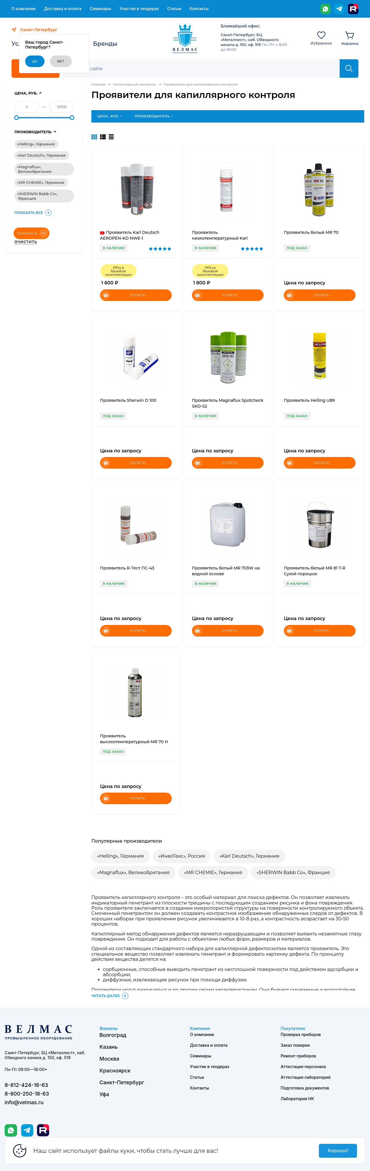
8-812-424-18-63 (26, 1085)
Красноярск (115, 1071)
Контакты (199, 8)
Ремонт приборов (298, 1055)
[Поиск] (204, 68)
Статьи (174, 8)
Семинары (100, 8)
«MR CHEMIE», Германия (213, 872)
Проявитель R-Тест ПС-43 (127, 568)
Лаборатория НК (297, 1098)
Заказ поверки (295, 1045)
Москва (109, 1059)
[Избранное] (321, 38)
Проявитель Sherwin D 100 (128, 400)
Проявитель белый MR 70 (311, 232)
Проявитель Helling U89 (309, 400)
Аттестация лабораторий (306, 1077)
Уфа (104, 1094)
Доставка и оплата (63, 8)
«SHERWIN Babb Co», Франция (293, 872)
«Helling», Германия (120, 856)
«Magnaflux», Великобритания (133, 872)
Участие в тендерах (139, 8)
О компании (24, 8)
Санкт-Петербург (121, 1082)
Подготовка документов (305, 1087)
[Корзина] (349, 38)
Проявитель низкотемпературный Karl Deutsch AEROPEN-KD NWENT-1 (225, 238)
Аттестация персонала (303, 1066)
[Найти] (349, 68)
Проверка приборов (301, 1034)
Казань (108, 1047)
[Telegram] (339, 9)
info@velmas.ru (24, 1102)
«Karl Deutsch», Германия (249, 856)
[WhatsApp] (325, 9)
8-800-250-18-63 (27, 1094)
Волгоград (112, 1035)
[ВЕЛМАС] (185, 38)
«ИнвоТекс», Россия (181, 856)
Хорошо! (338, 1150)
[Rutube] (353, 9)
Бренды (105, 43)
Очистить (25, 242)
